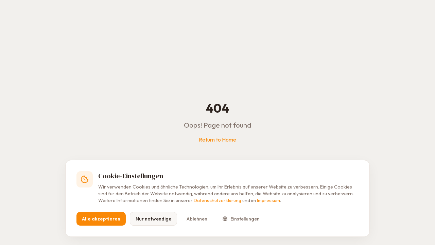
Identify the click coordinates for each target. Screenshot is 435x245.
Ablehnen (197, 219)
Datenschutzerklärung (217, 200)
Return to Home (217, 139)
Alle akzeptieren (101, 219)
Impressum (268, 200)
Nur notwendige (153, 219)
